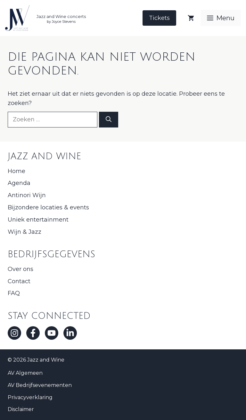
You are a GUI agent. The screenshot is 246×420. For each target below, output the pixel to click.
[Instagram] (14, 333)
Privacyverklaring (30, 397)
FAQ (14, 293)
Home (16, 171)
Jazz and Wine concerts (61, 16)
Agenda (19, 183)
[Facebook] (33, 333)
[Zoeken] (108, 119)
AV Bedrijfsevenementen (40, 385)
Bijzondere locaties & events (48, 207)
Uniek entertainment (38, 219)
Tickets (159, 18)
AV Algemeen (25, 373)
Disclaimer (21, 409)
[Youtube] (51, 333)
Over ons (20, 269)
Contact (19, 281)
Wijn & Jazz (24, 231)
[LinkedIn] (70, 333)
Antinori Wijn (27, 195)
